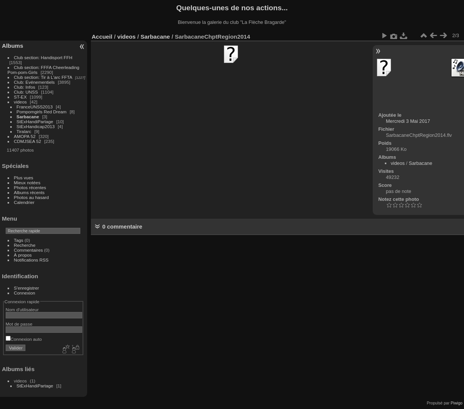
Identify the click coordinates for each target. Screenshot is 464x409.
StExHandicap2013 (36, 126)
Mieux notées (27, 182)
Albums (12, 45)
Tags (18, 240)
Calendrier (24, 202)
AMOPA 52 (25, 136)
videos (20, 101)
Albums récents (29, 192)
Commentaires (28, 250)
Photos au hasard (31, 197)
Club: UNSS (26, 91)
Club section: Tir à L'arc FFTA (43, 77)
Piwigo (456, 403)
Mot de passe (19, 323)
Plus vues (23, 177)
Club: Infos (24, 87)
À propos (23, 254)
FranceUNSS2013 (35, 106)
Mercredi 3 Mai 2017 (408, 121)
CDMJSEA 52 (27, 141)
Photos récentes (30, 187)
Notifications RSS (31, 259)
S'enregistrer (26, 287)
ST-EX (20, 96)
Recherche (25, 245)
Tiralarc (24, 131)
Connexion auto (24, 339)
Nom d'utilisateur (22, 309)
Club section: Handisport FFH (43, 57)
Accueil (102, 36)
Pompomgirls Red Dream (42, 111)
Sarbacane (28, 116)
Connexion (24, 292)
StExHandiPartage (35, 121)
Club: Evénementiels (34, 82)
